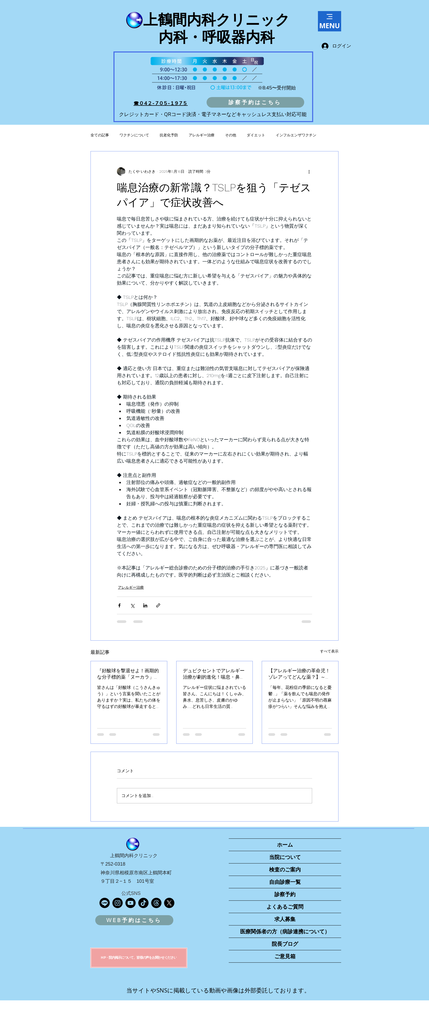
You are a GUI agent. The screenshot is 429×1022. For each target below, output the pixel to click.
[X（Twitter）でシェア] (132, 605)
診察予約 (284, 894)
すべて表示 (329, 651)
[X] (169, 903)
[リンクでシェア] (158, 605)
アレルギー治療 (201, 135)
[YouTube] (130, 903)
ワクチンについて (134, 135)
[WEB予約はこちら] (134, 920)
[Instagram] (117, 903)
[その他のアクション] (309, 171)
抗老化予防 (169, 135)
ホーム (285, 845)
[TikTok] (143, 903)
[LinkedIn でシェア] (145, 605)
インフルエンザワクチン (296, 135)
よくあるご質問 (284, 907)
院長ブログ (285, 944)
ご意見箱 (284, 956)
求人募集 (284, 919)
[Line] (104, 903)
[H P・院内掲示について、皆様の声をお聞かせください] (138, 958)
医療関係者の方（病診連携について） (285, 931)
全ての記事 (99, 135)
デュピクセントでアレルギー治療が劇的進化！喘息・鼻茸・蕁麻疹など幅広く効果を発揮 (214, 674)
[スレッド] (156, 903)
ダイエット (256, 135)
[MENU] (329, 21)
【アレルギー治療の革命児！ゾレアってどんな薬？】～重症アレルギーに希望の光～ (299, 674)
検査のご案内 (285, 869)
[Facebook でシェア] (119, 605)
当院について (285, 857)
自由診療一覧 (285, 882)
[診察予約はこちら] (255, 102)
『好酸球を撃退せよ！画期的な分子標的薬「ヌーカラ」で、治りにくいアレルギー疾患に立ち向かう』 (128, 674)
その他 (230, 135)
